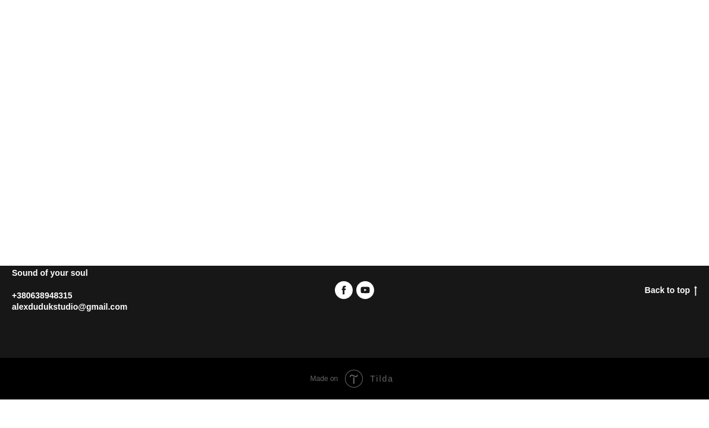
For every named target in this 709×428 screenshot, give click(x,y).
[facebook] (344, 290)
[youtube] (365, 290)
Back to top (671, 290)
